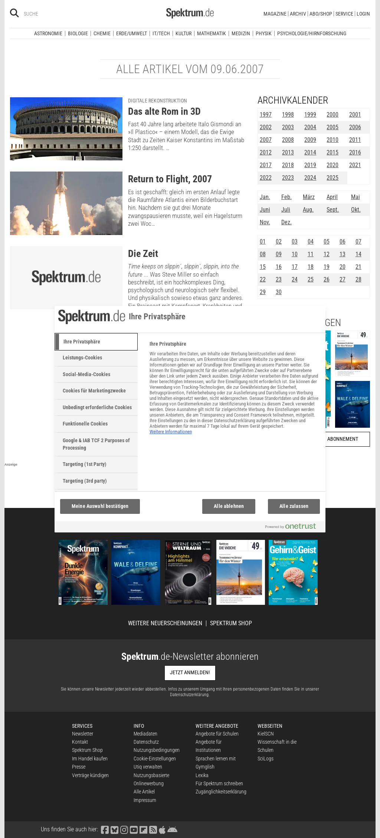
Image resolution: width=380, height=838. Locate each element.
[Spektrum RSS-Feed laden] (153, 829)
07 (358, 241)
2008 (288, 139)
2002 (266, 127)
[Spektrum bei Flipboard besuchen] (143, 829)
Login (363, 13)
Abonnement (342, 439)
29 (263, 292)
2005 (332, 127)
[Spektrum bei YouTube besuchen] (133, 829)
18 (311, 266)
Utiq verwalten (148, 767)
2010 (332, 139)
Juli (285, 209)
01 (263, 241)
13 (342, 254)
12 (327, 254)
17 (295, 266)
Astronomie (48, 33)
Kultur (183, 33)
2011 (355, 139)
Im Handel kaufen (90, 759)
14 (358, 254)
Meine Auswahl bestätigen (100, 506)
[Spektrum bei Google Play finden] (172, 829)
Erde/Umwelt (131, 33)
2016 (355, 152)
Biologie (78, 33)
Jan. (265, 196)
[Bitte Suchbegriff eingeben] (50, 13)
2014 (310, 152)
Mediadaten (145, 734)
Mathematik (211, 33)
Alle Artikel (144, 792)
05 (327, 241)
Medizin (241, 33)
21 (358, 266)
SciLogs (265, 759)
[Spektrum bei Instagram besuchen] (124, 829)
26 (327, 279)
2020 (332, 165)
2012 (266, 152)
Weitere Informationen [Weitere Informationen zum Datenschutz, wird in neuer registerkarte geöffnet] (171, 431)
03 (295, 241)
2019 (310, 165)
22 (263, 279)
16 (279, 266)
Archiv (298, 13)
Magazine (274, 13)
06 (342, 241)
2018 (288, 165)
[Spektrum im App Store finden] (162, 829)
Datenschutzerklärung (189, 694)
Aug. (308, 209)
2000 (332, 114)
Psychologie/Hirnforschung (311, 33)
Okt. (356, 209)
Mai (355, 196)
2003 (288, 127)
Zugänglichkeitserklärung (221, 792)
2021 (355, 165)
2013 (288, 152)
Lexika (202, 775)
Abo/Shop (320, 13)
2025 (332, 177)
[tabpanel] (234, 391)
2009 (310, 139)
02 (279, 241)
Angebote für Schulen (217, 734)
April (332, 196)
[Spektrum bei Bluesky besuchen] (114, 829)
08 (263, 254)
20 (342, 266)
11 (311, 254)
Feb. (286, 196)
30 (279, 292)
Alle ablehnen (229, 506)
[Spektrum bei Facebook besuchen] (104, 829)
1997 (266, 114)
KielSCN (266, 734)
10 (295, 254)
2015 (332, 152)
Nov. (265, 222)
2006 (355, 127)
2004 (310, 127)
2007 (266, 139)
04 (311, 241)
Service (344, 13)
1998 (288, 114)
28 (358, 279)
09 (279, 254)
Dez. (286, 222)
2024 (310, 177)
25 (311, 279)
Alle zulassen (293, 506)
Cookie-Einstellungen (155, 759)
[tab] (96, 342)
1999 (310, 114)
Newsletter (82, 734)
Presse (78, 767)
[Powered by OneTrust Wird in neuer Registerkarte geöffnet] (293, 527)
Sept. (333, 209)
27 (342, 279)
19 (327, 266)
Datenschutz (146, 742)
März (309, 196)
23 (279, 279)
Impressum (145, 800)
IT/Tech (161, 33)
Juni (265, 209)
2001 (355, 114)
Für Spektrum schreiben (219, 783)
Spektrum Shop (231, 623)
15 (263, 266)
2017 (266, 165)
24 (295, 279)
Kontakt (80, 742)
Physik (264, 33)
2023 (288, 177)
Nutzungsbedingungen (157, 750)
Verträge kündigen (90, 775)
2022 (266, 177)
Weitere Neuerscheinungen (165, 623)
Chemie (102, 33)
